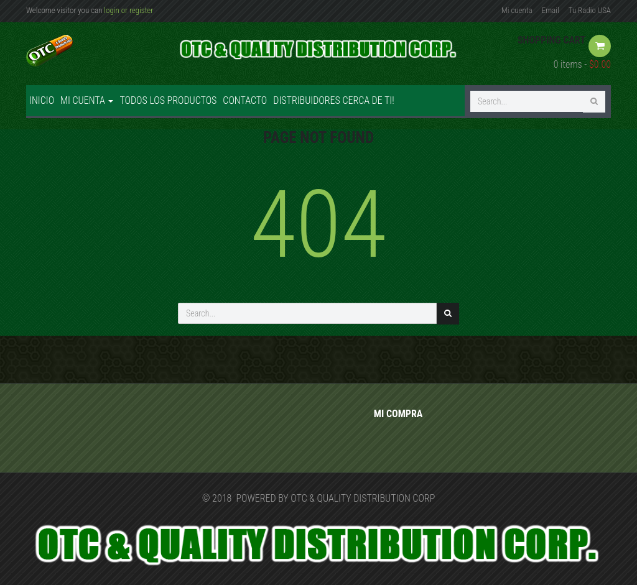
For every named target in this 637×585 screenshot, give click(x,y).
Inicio (41, 100)
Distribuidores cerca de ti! (333, 100)
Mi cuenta (516, 10)
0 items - (582, 64)
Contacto (245, 100)
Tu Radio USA (590, 10)
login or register (128, 10)
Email (550, 10)
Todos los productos (167, 100)
